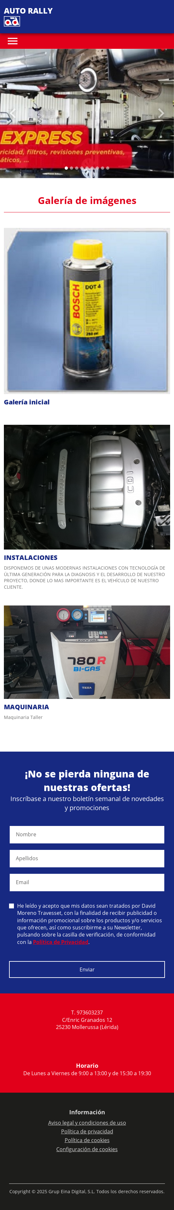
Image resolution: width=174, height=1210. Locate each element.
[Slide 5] (92, 168)
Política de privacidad (87, 1131)
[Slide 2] (76, 168)
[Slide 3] (81, 168)
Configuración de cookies (87, 1149)
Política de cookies (87, 1140)
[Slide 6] (97, 168)
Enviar (87, 969)
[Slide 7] (102, 168)
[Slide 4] (87, 168)
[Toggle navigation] (12, 41)
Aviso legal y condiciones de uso (87, 1122)
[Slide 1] (71, 168)
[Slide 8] (107, 168)
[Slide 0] (66, 168)
